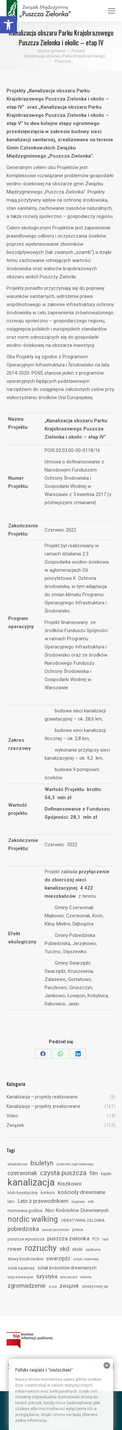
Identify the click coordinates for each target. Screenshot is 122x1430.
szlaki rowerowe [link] (86, 1259)
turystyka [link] (46, 1276)
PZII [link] (95, 1239)
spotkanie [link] (93, 1250)
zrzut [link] (52, 1286)
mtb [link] (91, 1202)
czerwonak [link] (22, 1173)
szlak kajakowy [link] (21, 1268)
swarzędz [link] (58, 1258)
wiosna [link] (85, 1277)
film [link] (93, 1173)
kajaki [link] (106, 1174)
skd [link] (64, 1248)
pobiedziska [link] (23, 1228)
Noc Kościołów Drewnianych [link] (77, 1210)
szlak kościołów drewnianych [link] (67, 1267)
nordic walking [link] (32, 1219)
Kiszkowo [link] (70, 1183)
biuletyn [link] (42, 1163)
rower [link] (14, 1249)
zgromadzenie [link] (26, 1285)
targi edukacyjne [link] (20, 1277)
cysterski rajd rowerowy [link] (74, 1164)
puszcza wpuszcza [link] (25, 1238)
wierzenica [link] (68, 1277)
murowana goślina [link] (24, 1210)
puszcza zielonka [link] (68, 1238)
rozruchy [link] (41, 1248)
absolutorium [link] (17, 1164)
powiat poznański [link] (55, 1230)
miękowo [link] (78, 1202)
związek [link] (69, 1286)
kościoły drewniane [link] (81, 1192)
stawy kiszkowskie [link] (25, 1258)
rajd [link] (105, 1239)
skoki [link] (77, 1249)
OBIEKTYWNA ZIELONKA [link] (82, 1220)
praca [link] (77, 1229)
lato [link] (11, 1201)
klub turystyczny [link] (22, 1192)
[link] (8, 24)
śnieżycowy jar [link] (95, 1286)
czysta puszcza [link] (63, 1173)
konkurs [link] (48, 1192)
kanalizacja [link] (31, 1182)
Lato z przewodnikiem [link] (43, 1201)
